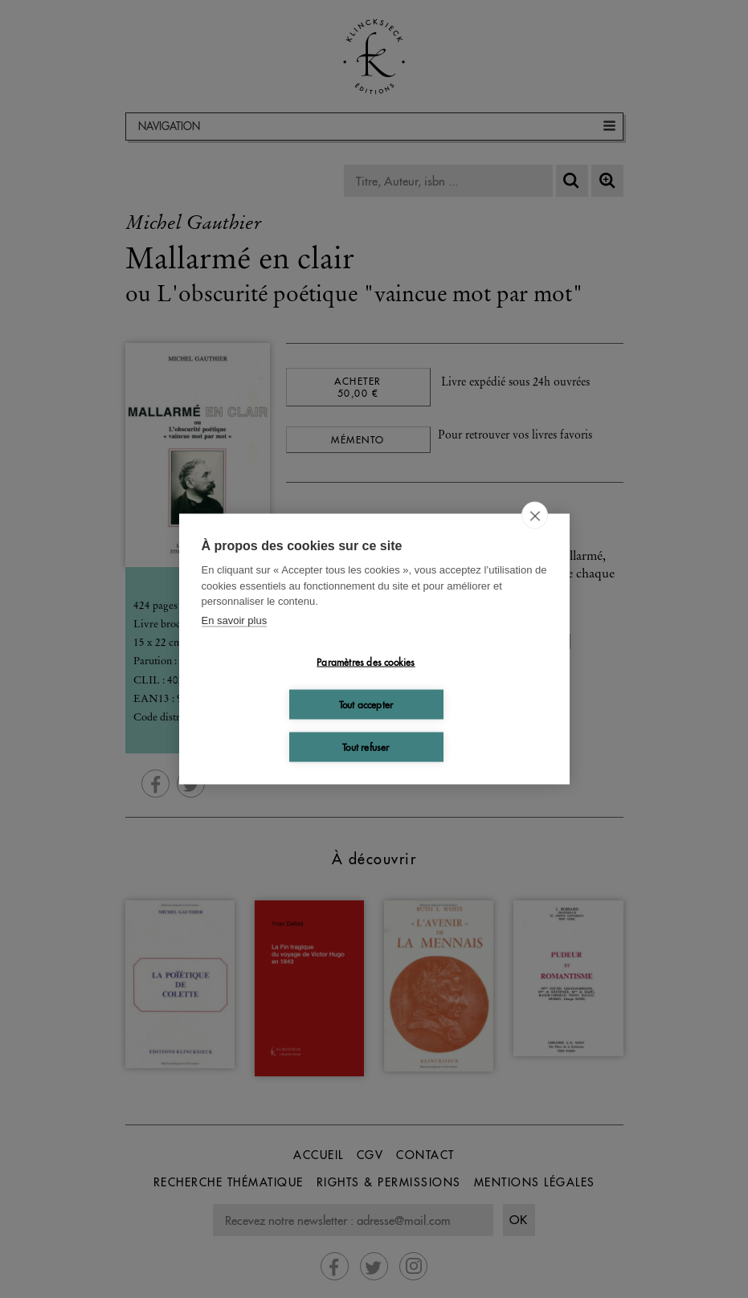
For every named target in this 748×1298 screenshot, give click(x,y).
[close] (534, 515)
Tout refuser (365, 747)
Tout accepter (366, 704)
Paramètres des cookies (366, 661)
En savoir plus (235, 620)
